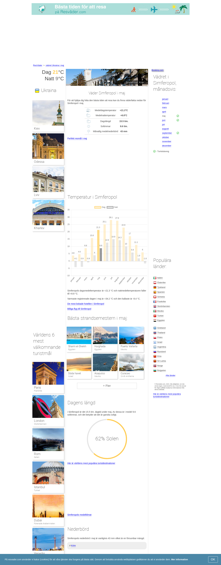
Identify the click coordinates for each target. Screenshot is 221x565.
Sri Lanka (161, 361)
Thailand (161, 332)
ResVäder (37, 65)
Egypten (161, 320)
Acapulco (99, 373)
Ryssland (161, 351)
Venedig (39, 553)
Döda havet (74, 373)
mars (164, 107)
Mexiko (160, 311)
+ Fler (107, 385)
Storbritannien (40, 424)
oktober (165, 137)
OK (213, 559)
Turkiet (37, 490)
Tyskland (161, 287)
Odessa (39, 162)
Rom (37, 454)
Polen (159, 337)
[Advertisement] (110, 40)
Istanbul (39, 487)
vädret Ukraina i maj (55, 65)
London (39, 421)
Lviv (36, 195)
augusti (165, 129)
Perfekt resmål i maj (77, 138)
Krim (73, 545)
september (167, 133)
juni (163, 120)
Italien (36, 457)
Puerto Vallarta (129, 346)
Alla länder (170, 375)
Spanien (161, 292)
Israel (159, 342)
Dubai (38, 520)
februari (165, 103)
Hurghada (100, 346)
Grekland (161, 328)
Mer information (179, 559)
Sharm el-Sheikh (77, 346)
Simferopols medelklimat (79, 514)
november (166, 141)
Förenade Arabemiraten (44, 523)
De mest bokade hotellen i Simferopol (85, 303)
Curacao (125, 373)
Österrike (161, 282)
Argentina (161, 347)
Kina (159, 356)
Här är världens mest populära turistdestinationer (91, 463)
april (164, 111)
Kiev (37, 128)
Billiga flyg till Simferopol (79, 309)
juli (163, 124)
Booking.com (157, 70)
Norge (160, 365)
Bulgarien (161, 370)
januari (165, 99)
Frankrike (38, 391)
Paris (37, 387)
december (166, 145)
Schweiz (161, 297)
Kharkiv (39, 228)
